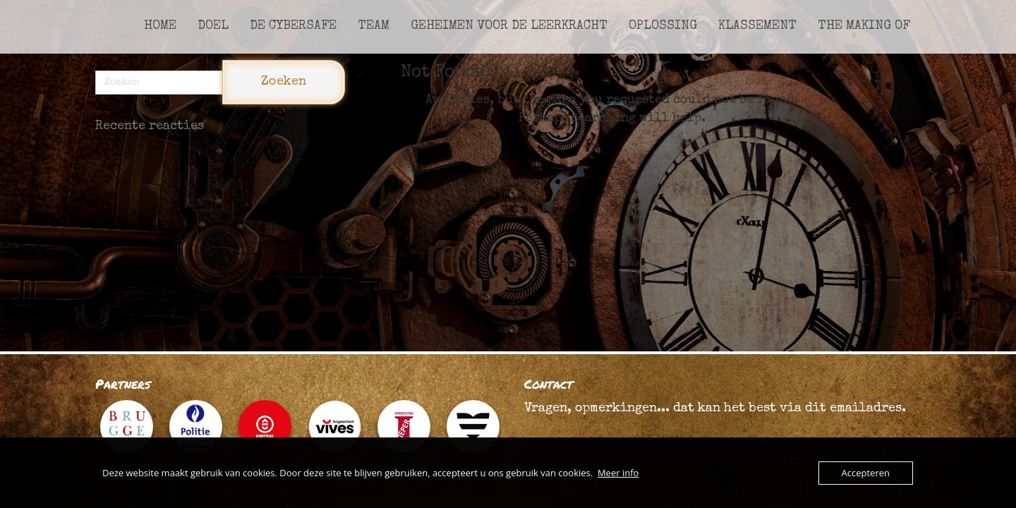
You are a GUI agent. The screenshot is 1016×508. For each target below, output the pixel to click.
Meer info (618, 472)
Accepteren (866, 472)
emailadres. (868, 408)
